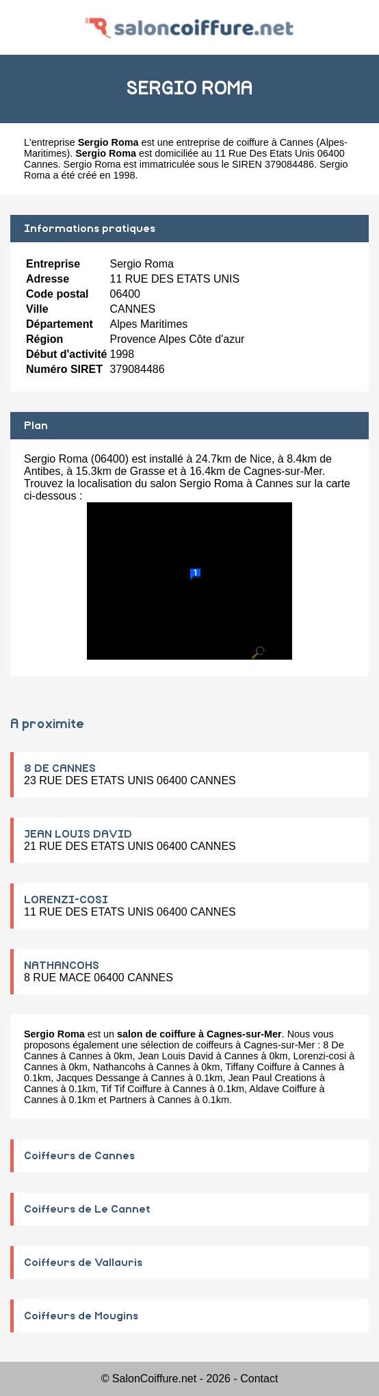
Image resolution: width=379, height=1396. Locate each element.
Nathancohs (119, 1066)
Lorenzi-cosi (320, 1055)
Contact (259, 1378)
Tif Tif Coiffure (131, 1088)
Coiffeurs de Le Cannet (87, 1209)
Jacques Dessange (98, 1077)
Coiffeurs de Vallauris (83, 1262)
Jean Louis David (175, 1055)
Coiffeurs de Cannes (79, 1155)
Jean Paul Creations (272, 1077)
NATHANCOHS (61, 965)
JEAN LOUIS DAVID (78, 834)
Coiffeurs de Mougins (81, 1315)
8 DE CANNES (60, 768)
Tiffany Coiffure (258, 1066)
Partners (127, 1099)
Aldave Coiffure (282, 1088)
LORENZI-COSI (66, 899)
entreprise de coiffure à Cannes (245, 142)
